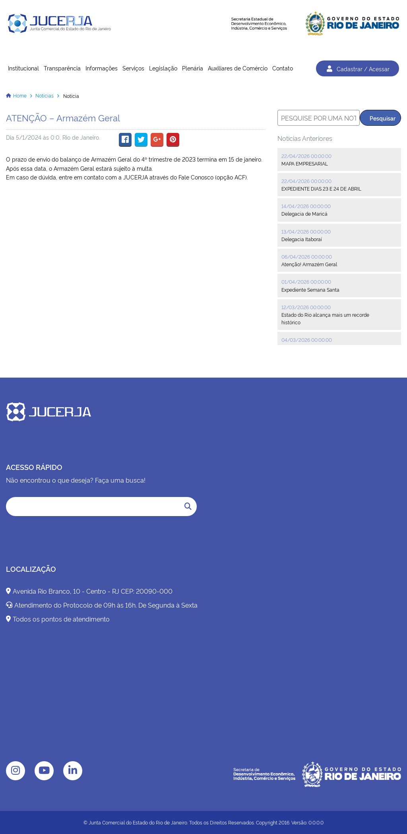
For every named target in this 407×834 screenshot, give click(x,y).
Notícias (44, 95)
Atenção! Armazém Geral (309, 264)
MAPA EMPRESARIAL (304, 163)
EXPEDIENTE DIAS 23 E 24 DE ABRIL (321, 188)
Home (20, 95)
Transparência (62, 68)
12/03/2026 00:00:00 (306, 307)
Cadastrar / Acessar (358, 68)
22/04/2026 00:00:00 (306, 155)
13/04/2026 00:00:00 (306, 231)
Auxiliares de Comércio (237, 68)
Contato (282, 68)
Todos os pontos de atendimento (58, 618)
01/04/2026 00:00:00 (306, 281)
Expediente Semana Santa (310, 289)
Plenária (192, 68)
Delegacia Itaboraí (301, 239)
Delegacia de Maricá (304, 213)
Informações (101, 68)
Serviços (133, 68)
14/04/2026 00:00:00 (306, 206)
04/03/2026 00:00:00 (306, 339)
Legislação (163, 68)
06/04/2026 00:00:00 (306, 256)
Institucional (23, 68)
